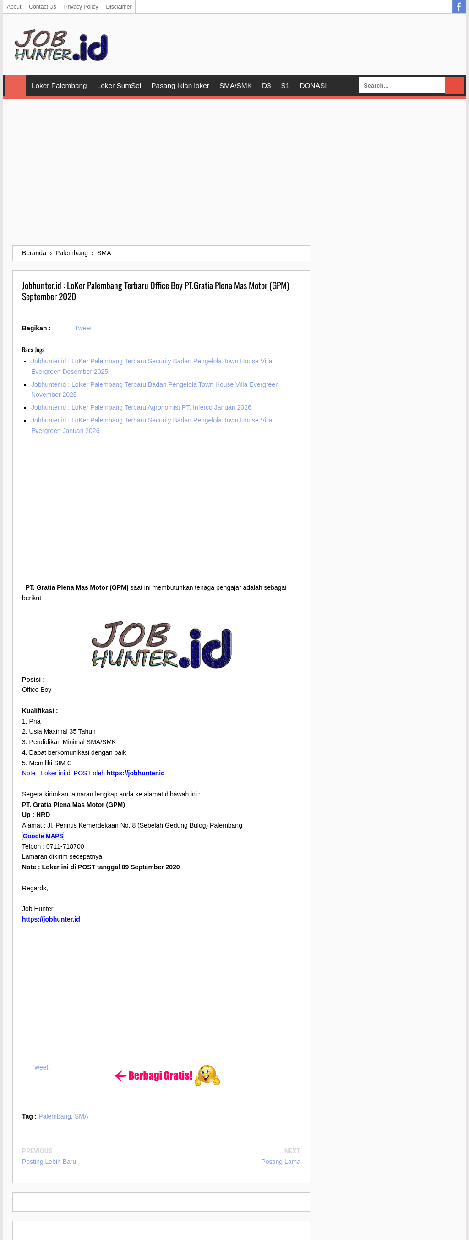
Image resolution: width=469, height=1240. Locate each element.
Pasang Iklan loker (180, 85)
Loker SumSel (119, 85)
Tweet (83, 328)
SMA (81, 1116)
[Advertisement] (234, 172)
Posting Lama (280, 1161)
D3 (266, 85)
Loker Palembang (59, 85)
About (14, 7)
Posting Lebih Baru (49, 1161)
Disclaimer (118, 7)
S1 (285, 85)
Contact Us (42, 7)
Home (15, 85)
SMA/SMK (235, 85)
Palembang (54, 1116)
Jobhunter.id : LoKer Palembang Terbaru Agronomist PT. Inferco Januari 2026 (141, 407)
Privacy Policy (81, 7)
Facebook (459, 7)
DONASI (313, 85)
